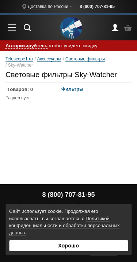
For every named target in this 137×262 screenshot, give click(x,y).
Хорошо (68, 246)
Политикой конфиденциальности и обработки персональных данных (64, 226)
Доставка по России (48, 6)
